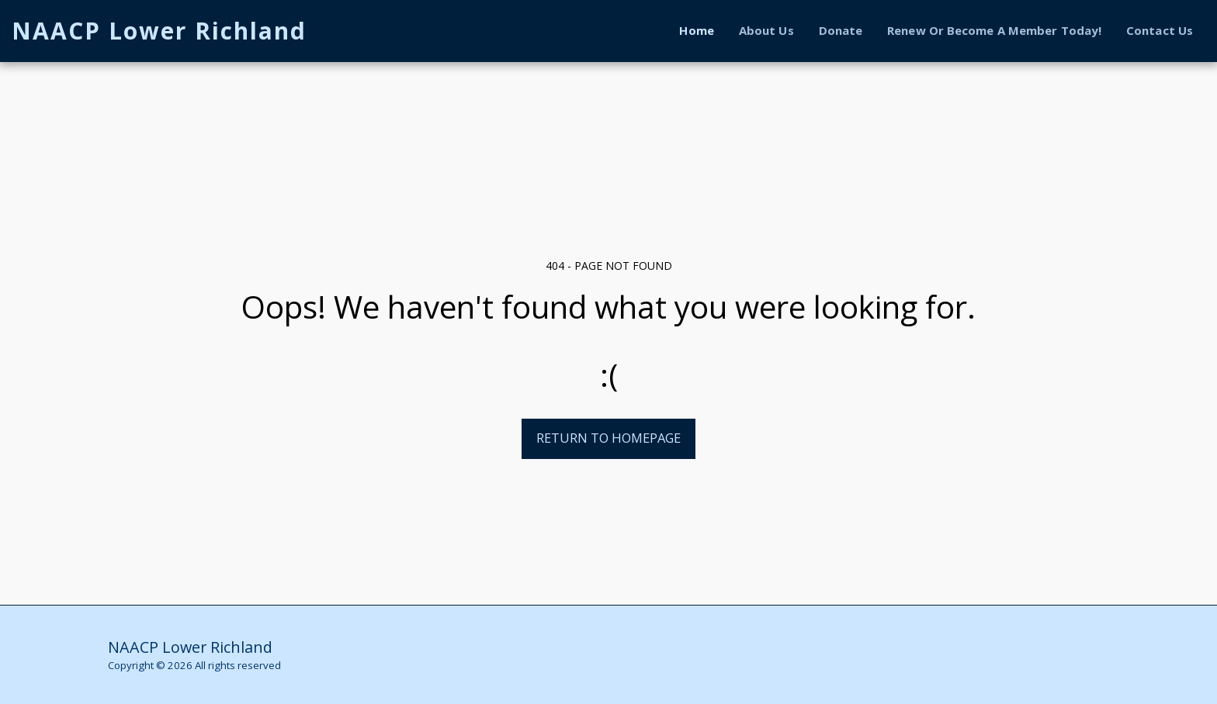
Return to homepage (608, 438)
